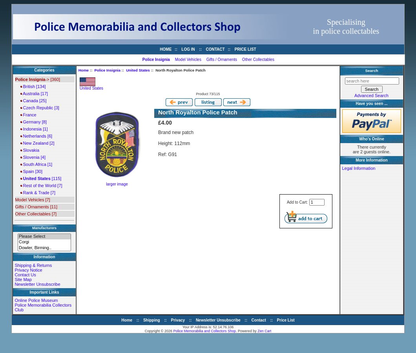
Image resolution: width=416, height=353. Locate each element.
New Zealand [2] (37, 143)
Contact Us (25, 274)
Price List (245, 49)
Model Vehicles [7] (32, 199)
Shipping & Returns (33, 265)
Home (166, 49)
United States (138, 70)
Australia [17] (34, 93)
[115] (40, 178)
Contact (215, 49)
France (28, 114)
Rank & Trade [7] (37, 192)
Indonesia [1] (33, 129)
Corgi (44, 242)
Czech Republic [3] (39, 107)
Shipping (151, 320)
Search (371, 70)
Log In (188, 49)
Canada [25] (33, 100)
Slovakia (29, 150)
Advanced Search (371, 95)
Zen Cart (264, 331)
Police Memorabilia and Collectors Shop (204, 331)
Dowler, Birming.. (44, 248)
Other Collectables (258, 59)
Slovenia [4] (33, 157)
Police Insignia (107, 70)
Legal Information (358, 168)
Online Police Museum (36, 300)
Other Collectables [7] (36, 213)
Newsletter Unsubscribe (37, 284)
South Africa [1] (36, 164)
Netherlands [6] (36, 136)
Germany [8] (33, 122)
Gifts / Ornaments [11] (36, 206)
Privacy (178, 320)
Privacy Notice (28, 270)
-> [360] (37, 79)
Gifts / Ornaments (221, 59)
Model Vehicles (188, 59)
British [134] (33, 86)
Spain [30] (31, 171)
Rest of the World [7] (41, 185)
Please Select (44, 236)
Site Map (23, 279)
